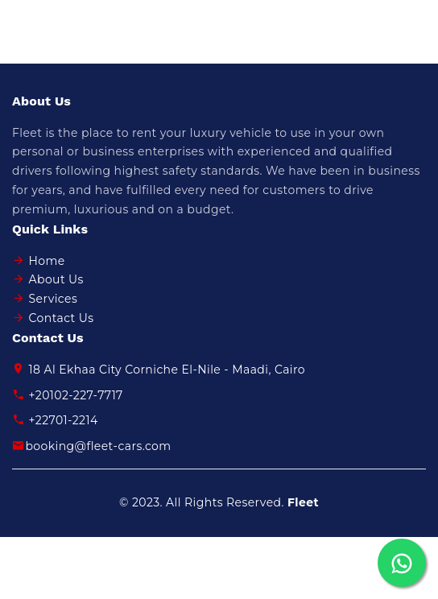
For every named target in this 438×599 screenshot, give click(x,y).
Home (47, 261)
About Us (56, 279)
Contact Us (61, 318)
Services (53, 298)
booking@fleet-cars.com (91, 446)
